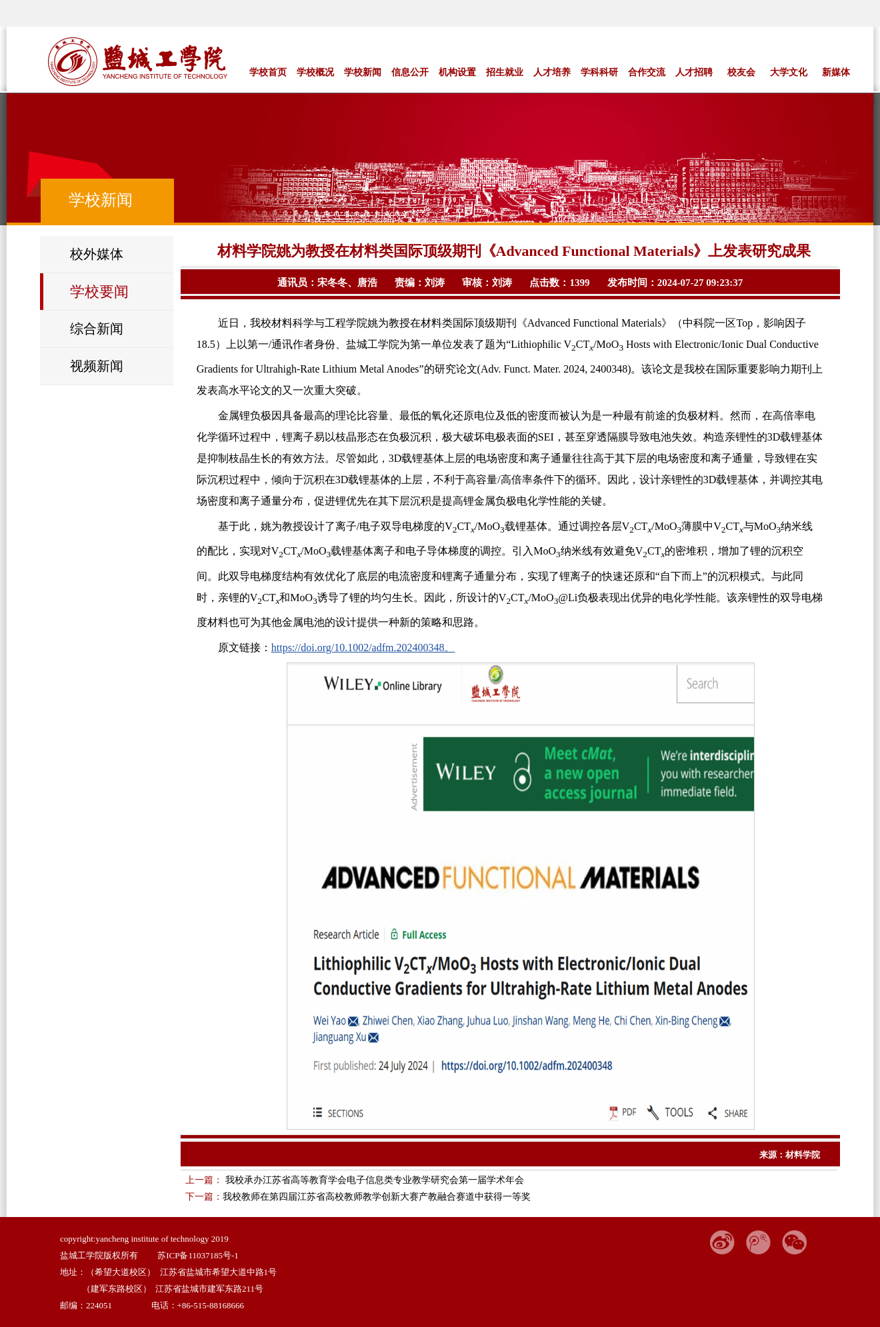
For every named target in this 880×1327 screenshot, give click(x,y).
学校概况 (315, 72)
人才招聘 (694, 72)
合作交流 (646, 72)
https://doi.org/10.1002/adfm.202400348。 (363, 647)
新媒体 (836, 72)
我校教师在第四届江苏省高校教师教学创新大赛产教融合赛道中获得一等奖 (377, 1197)
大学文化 (788, 72)
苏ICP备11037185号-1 (198, 1255)
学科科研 (599, 72)
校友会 (741, 72)
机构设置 (457, 72)
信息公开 (410, 72)
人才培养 (552, 72)
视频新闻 (96, 366)
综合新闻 (96, 328)
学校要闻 (99, 291)
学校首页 (268, 72)
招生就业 (504, 72)
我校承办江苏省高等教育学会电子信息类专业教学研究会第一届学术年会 (373, 1180)
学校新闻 (362, 72)
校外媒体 (96, 254)
